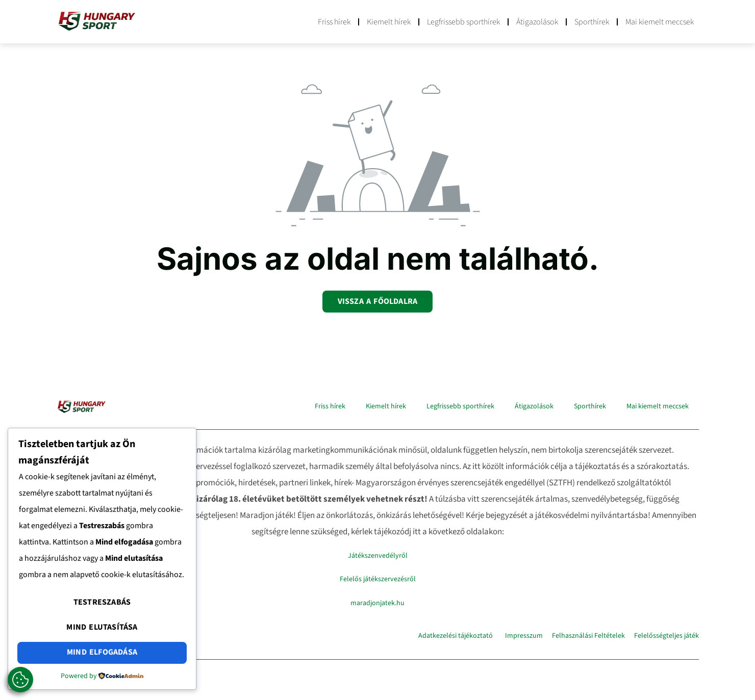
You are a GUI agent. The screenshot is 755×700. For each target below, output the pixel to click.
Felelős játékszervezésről (378, 579)
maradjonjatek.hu (377, 602)
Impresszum (524, 635)
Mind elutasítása (101, 629)
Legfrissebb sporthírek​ (463, 22)
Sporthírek (591, 22)
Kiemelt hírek (389, 22)
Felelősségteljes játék (666, 635)
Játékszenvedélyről (378, 555)
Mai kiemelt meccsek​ (659, 22)
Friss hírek (334, 22)
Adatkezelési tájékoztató (455, 635)
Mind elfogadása (102, 653)
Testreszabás (102, 606)
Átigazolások (537, 22)
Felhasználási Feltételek (588, 635)
